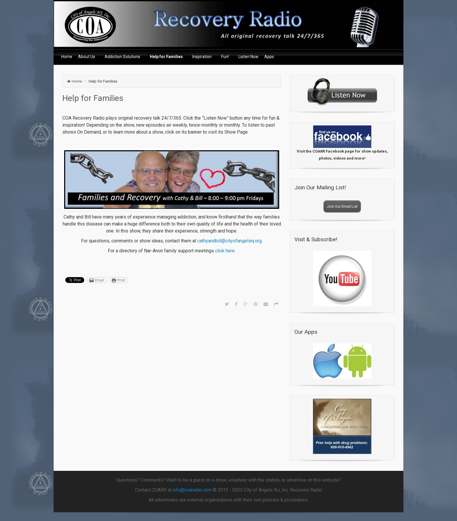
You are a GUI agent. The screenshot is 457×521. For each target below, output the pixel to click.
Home (77, 81)
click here (225, 250)
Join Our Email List (342, 206)
